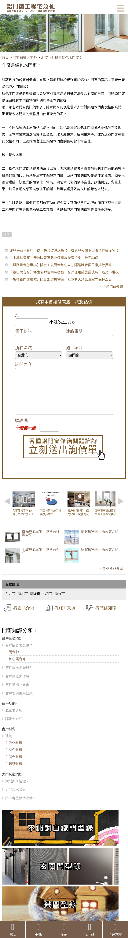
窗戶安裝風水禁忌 (19, 701)
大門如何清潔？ (17, 789)
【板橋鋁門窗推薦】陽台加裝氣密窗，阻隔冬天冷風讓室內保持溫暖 (60, 279)
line (64, 929)
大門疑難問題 (12, 782)
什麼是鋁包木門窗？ (67, 58)
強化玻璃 (15, 750)
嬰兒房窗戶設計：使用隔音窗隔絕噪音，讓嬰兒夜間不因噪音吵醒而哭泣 (64, 250)
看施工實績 (64, 615)
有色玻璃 (15, 757)
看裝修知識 (105, 615)
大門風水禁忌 (15, 797)
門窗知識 (19, 58)
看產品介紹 (23, 615)
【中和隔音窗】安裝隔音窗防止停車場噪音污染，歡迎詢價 (53, 258)
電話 (12, 929)
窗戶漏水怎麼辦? (18, 675)
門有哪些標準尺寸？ (20, 806)
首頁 (5, 58)
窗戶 (33, 58)
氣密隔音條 (17, 666)
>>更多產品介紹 (111, 576)
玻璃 (8, 743)
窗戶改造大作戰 (17, 684)
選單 (120, 8)
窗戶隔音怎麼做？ (19, 653)
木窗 (44, 58)
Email (89, 929)
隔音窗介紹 (13, 726)
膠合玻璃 (15, 764)
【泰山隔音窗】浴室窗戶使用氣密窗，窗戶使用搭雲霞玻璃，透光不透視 (64, 272)
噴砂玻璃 (15, 771)
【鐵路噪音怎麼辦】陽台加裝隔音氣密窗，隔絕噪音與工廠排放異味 (60, 265)
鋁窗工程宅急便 (30, 8)
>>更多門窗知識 (111, 286)
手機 (38, 929)
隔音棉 (14, 659)
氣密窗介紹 (13, 718)
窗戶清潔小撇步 (17, 692)
